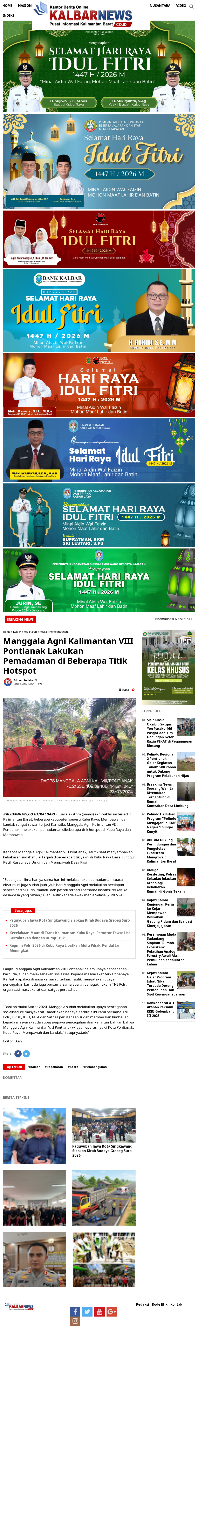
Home (7, 631)
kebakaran (30, 631)
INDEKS (8, 15)
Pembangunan (58, 631)
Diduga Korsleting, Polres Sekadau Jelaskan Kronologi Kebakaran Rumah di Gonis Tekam (166, 881)
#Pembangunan (95, 1067)
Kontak (176, 1304)
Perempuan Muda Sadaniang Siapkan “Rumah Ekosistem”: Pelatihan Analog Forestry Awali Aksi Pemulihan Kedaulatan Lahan (166, 949)
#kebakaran (54, 1067)
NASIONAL (27, 5)
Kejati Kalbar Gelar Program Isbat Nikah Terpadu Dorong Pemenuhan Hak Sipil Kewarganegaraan (166, 984)
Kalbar (17, 631)
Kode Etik (160, 1304)
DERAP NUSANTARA (154, 5)
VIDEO (181, 5)
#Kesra (73, 1067)
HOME (7, 5)
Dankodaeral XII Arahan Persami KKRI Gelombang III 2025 (161, 1009)
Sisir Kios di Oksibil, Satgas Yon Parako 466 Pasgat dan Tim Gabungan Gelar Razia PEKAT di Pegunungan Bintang (169, 733)
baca (124, 690)
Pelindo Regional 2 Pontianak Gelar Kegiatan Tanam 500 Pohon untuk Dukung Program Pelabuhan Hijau (168, 765)
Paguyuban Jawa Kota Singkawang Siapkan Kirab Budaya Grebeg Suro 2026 (102, 1151)
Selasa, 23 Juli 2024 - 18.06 (27, 683)
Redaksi (142, 1304)
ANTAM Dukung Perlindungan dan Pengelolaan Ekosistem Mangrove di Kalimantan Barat (161, 851)
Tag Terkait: (14, 1067)
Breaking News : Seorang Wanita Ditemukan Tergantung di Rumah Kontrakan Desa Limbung (168, 795)
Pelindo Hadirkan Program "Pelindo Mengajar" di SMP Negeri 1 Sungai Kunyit (161, 823)
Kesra (43, 631)
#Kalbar (34, 1067)
